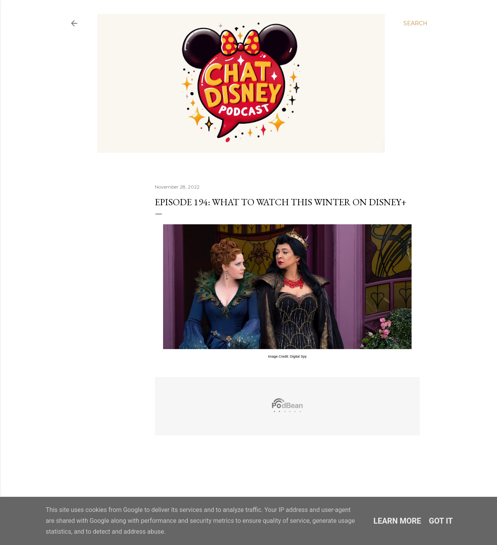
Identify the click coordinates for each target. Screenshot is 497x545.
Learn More (397, 521)
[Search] (415, 23)
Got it (441, 521)
